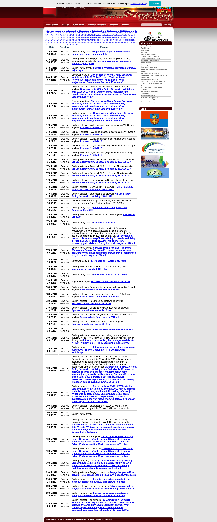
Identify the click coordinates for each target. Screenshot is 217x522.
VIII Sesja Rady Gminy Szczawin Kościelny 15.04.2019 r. (101, 162)
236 (115, 41)
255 (82, 42)
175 (112, 37)
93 (52, 34)
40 (123, 31)
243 (46, 42)
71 (97, 32)
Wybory (143, 71)
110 (97, 34)
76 (108, 32)
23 (86, 31)
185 (52, 39)
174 (109, 37)
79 (114, 32)
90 (45, 34)
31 (103, 31)
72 (99, 32)
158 (61, 37)
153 (46, 37)
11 (60, 31)
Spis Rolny (145, 93)
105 (82, 34)
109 (95, 34)
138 (91, 36)
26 (93, 31)
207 (118, 39)
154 (49, 37)
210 (127, 39)
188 (61, 39)
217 (58, 41)
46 (136, 31)
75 (106, 32)
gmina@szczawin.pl (104, 519)
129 (64, 36)
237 (118, 41)
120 (128, 34)
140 (97, 36)
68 (91, 32)
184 (49, 39)
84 (125, 32)
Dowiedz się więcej (139, 4)
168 (91, 37)
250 (67, 42)
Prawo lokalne (146, 63)
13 (64, 31)
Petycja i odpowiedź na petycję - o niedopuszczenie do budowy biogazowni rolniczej (104, 473)
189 (64, 39)
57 (67, 32)
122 (134, 34)
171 (100, 37)
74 (104, 32)
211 (130, 39)
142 (103, 36)
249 (64, 42)
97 (61, 34)
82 (121, 32)
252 (73, 42)
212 (133, 39)
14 (67, 31)
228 (91, 41)
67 (89, 32)
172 (103, 37)
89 (136, 32)
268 (121, 42)
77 (110, 32)
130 (67, 36)
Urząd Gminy (145, 48)
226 (85, 41)
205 (112, 39)
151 (130, 36)
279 (64, 44)
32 (105, 31)
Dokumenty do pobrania (149, 79)
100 (67, 34)
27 (95, 31)
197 (88, 39)
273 (46, 44)
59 (71, 32)
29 (99, 31)
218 (61, 41)
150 (127, 36)
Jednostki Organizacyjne (150, 54)
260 (97, 42)
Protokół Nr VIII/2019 (91, 127)
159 (64, 37)
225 (82, 41)
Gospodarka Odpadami (149, 91)
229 (94, 41)
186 (55, 39)
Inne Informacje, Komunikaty (151, 83)
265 (112, 42)
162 (73, 37)
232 (103, 41)
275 (52, 44)
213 (46, 41)
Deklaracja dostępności (149, 98)
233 (106, 41)
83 (123, 32)
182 (133, 37)
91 (48, 34)
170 (97, 37)
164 (79, 37)
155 (52, 37)
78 (112, 32)
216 (55, 41)
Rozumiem (154, 4)
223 (76, 41)
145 (112, 36)
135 (82, 36)
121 (131, 34)
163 (76, 37)
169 (94, 37)
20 (80, 31)
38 (118, 31)
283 (76, 44)
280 (67, 44)
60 (73, 32)
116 (116, 34)
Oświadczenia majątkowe (150, 60)
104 (79, 34)
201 (100, 39)
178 (121, 37)
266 (115, 42)
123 (46, 36)
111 (101, 34)
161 (70, 37)
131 (70, 36)
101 (70, 34)
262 (103, 42)
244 (49, 42)
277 (58, 44)
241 (130, 41)
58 (69, 32)
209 (124, 39)
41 (125, 31)
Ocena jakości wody (148, 102)
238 (121, 41)
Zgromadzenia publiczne (150, 100)
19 (77, 31)
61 (76, 32)
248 (61, 42)
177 (118, 37)
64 (82, 32)
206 (115, 39)
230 (97, 41)
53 (58, 32)
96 (58, 34)
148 (121, 36)
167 (88, 37)
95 (56, 34)
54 (61, 32)
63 (80, 32)
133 (76, 36)
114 (110, 34)
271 (130, 42)
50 (52, 32)
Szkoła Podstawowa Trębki (150, 58)
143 (106, 36)
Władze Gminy (146, 46)
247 (58, 42)
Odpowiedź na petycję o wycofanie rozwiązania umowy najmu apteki (101, 52)
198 (91, 39)
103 (76, 34)
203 (106, 39)
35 (112, 31)
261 (100, 42)
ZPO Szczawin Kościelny (150, 56)
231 (100, 41)
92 (50, 34)
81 (119, 32)
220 (67, 41)
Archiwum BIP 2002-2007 (150, 73)
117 (119, 34)
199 (94, 39)
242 (133, 41)
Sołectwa (144, 52)
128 (61, 36)
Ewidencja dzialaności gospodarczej (154, 69)
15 (69, 31)
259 (94, 42)
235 (112, 41)
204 (109, 39)
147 (118, 36)
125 (52, 36)
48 (48, 32)
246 (55, 42)
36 (114, 31)
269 (124, 42)
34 (110, 31)
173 (106, 37)
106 (85, 34)
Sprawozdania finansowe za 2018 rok (110, 281)
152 (133, 36)
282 (73, 44)
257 (88, 42)
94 (54, 34)
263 (106, 42)
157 (58, 37)
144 (109, 36)
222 (73, 41)
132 (73, 36)
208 (121, 39)
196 (85, 39)
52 (56, 32)
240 (127, 41)
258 (91, 42)
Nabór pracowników (148, 95)
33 (108, 31)
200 (97, 39)
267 (118, 42)
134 (79, 36)
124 (49, 36)
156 (55, 37)
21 (82, 31)
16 (71, 31)
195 (82, 39)
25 (90, 31)
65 (84, 32)
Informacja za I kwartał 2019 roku (108, 261)
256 (85, 42)
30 (101, 31)
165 (82, 37)
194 (79, 39)
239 (124, 41)
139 (94, 36)
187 (58, 39)
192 (73, 39)
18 (75, 31)
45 (133, 31)
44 (131, 31)
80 (117, 32)
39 (121, 31)
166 (85, 37)
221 (70, 41)
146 (115, 36)
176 (115, 37)
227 (88, 41)
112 (104, 34)
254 (79, 42)
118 (122, 34)
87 (132, 32)
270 (127, 42)
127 (58, 36)
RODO (143, 85)
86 (130, 32)
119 (125, 34)
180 (127, 37)
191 (70, 39)
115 (113, 34)
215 (52, 41)
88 (134, 32)
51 (54, 32)
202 (103, 39)
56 (65, 32)
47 (45, 32)
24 (88, 31)
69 (93, 32)
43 (129, 31)
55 (63, 32)
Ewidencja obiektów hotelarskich (153, 81)
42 (127, 31)
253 (76, 42)
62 (78, 32)
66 (86, 32)
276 (55, 44)
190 (67, 39)
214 (49, 41)
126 (55, 36)
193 (76, 39)
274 (49, 44)
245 (52, 42)
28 (97, 31)
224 (79, 41)
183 (46, 39)
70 (95, 32)
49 (50, 32)
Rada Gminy (145, 50)
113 (107, 34)
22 (84, 31)
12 (62, 31)
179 (124, 37)
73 (102, 32)
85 (127, 32)
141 (100, 36)
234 (109, 41)
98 (63, 34)
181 (130, 37)
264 (109, 42)
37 (116, 31)
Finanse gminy (146, 65)
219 (64, 41)
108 (92, 34)
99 (65, 34)
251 (70, 42)
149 (124, 36)
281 (70, 44)
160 (67, 37)
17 (73, 31)
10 (58, 31)
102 (73, 34)
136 (85, 36)
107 (88, 34)
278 (61, 44)
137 (88, 36)
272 (133, 42)
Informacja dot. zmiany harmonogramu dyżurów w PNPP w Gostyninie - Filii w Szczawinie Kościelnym (103, 341)
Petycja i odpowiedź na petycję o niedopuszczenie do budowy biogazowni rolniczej (103, 487)
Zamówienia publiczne (149, 67)
